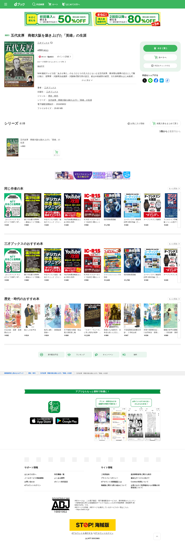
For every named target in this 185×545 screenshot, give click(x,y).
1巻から (163, 131)
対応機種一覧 (59, 474)
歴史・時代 (53, 96)
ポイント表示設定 (61, 482)
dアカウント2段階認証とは (111, 482)
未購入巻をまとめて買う (167, 123)
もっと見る (173, 189)
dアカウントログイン (32, 485)
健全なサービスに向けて (140, 478)
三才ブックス (43, 43)
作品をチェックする (162, 66)
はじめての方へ (30, 474)
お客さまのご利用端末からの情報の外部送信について (145, 486)
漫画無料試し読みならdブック (14, 373)
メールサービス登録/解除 (34, 478)
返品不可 (40, 66)
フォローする (51, 42)
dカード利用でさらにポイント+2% (50, 62)
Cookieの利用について (139, 482)
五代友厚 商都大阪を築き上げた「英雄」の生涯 (40, 141)
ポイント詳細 (63, 56)
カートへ (162, 57)
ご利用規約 (105, 474)
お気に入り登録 (137, 123)
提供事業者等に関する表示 (141, 474)
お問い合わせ (29, 482)
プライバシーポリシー (109, 478)
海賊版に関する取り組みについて (114, 485)
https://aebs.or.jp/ (82, 509)
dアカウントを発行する (82, 533)
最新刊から (175, 131)
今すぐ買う (162, 48)
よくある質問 (59, 478)
